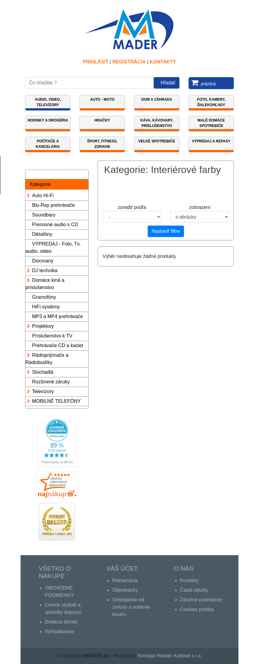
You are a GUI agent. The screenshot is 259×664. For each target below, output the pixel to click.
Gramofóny (44, 297)
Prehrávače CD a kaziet (57, 345)
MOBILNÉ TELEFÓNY (56, 401)
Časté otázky (194, 590)
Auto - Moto (102, 99)
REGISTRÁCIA (129, 61)
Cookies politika (197, 609)
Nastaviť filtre (166, 231)
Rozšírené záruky (51, 381)
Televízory (43, 391)
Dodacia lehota (61, 621)
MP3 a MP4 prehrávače (57, 316)
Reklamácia (125, 580)
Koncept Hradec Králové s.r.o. (170, 655)
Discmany (42, 260)
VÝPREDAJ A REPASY (211, 141)
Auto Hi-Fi (43, 195)
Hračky (102, 120)
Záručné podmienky (201, 599)
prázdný (202, 82)
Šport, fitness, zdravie (102, 144)
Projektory (43, 326)
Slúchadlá (42, 372)
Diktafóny (42, 234)
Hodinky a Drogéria (48, 120)
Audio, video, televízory (48, 102)
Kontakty (163, 61)
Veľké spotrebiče (156, 141)
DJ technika (44, 270)
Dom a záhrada (156, 99)
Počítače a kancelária (48, 144)
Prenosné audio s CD (55, 224)
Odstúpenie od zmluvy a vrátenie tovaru (131, 607)
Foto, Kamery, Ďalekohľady (211, 102)
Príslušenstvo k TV (52, 335)
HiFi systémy (46, 306)
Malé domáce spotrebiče (211, 123)
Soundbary (43, 214)
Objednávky (125, 590)
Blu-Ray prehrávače (53, 205)
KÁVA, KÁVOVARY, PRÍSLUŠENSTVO (156, 123)
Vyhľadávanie (59, 631)
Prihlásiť (95, 61)
